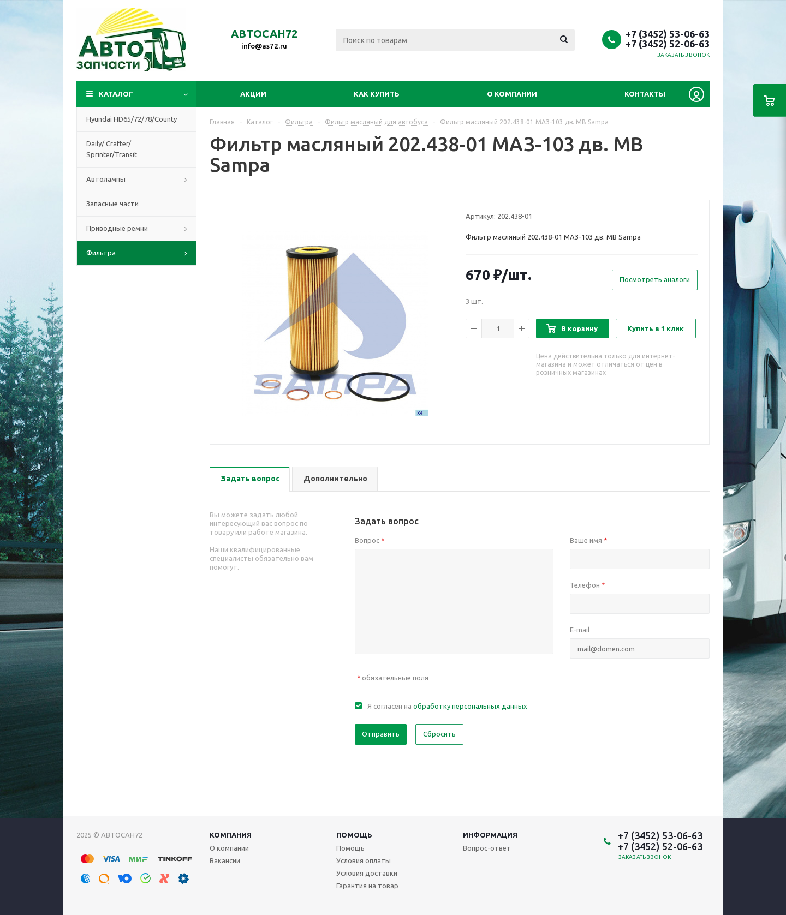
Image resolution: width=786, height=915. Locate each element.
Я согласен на (447, 706)
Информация (490, 835)
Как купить (377, 94)
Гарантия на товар (367, 885)
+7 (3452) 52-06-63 (668, 44)
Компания (231, 835)
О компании (512, 94)
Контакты (644, 94)
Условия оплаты (363, 860)
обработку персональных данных (470, 706)
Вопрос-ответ (487, 848)
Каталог (116, 94)
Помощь (354, 835)
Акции (253, 94)
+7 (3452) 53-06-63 (668, 34)
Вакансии (225, 860)
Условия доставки (366, 873)
